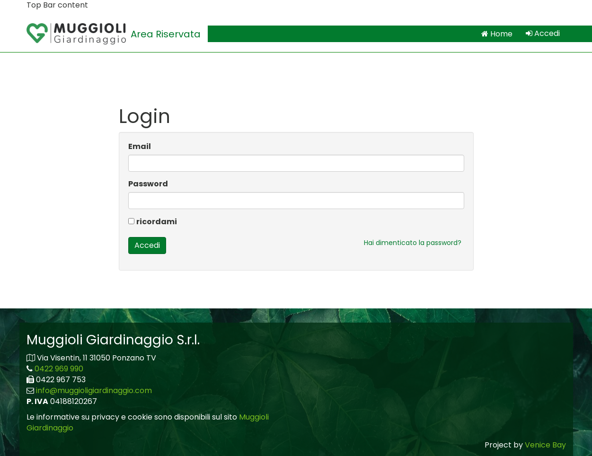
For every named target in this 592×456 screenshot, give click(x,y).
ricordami (156, 222)
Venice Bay (545, 444)
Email (139, 146)
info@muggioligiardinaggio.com (94, 390)
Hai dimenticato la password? (412, 242)
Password (148, 184)
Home (496, 33)
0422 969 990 (59, 368)
